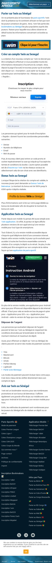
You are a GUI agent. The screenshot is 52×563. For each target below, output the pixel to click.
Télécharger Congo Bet (38, 458)
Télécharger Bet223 (36, 454)
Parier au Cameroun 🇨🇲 (38, 489)
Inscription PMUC (8, 492)
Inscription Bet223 (8, 512)
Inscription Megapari (9, 500)
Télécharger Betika (36, 466)
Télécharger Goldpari (37, 470)
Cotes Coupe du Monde (10, 446)
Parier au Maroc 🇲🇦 (36, 517)
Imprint (4, 466)
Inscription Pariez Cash (10, 516)
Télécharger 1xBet (36, 433)
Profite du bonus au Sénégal (26, 196)
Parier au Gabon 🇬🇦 (36, 509)
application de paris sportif (24, 250)
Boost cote (47, 561)
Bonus (13, 561)
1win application (8, 222)
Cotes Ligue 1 (6, 433)
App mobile (22, 561)
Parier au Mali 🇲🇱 (35, 513)
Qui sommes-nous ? (9, 450)
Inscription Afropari (8, 488)
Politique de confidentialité (11, 462)
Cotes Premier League (10, 429)
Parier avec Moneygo (12, 370)
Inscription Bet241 (8, 484)
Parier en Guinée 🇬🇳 (36, 525)
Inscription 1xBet (8, 480)
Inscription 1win (7, 508)
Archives (4, 458)
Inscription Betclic (8, 504)
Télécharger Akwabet (37, 437)
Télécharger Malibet (36, 462)
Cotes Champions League (11, 437)
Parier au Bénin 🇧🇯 (36, 481)
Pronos (30, 561)
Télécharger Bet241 (36, 429)
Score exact (39, 561)
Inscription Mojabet (9, 520)
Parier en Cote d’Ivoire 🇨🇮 (39, 493)
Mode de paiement (8, 425)
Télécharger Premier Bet (38, 425)
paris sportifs (39, 18)
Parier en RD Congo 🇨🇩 (38, 505)
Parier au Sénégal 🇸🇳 (37, 521)
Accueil (4, 561)
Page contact (6, 454)
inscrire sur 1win (15, 168)
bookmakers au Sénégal (11, 27)
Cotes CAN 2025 (7, 442)
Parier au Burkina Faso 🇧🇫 (39, 485)
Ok (26, 552)
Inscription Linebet (8, 496)
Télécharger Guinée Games (39, 450)
